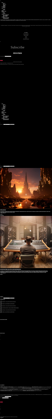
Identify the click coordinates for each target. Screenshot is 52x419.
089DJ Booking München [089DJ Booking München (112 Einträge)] (6, 386)
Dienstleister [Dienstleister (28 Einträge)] (5, 388)
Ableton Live (30, 211)
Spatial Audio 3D (3, 209)
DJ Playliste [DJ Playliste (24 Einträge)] (13, 388)
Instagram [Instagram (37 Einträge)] (16, 389)
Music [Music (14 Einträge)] (40, 390)
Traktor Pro (41, 272)
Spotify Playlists (26, 35)
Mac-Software (33, 271)
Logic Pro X (30, 271)
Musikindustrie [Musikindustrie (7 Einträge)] (26, 389)
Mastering (37, 271)
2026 (25, 211)
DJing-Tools (13, 271)
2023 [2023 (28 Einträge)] (19, 386)
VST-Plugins (44, 272)
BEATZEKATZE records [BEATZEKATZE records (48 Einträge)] (36, 386)
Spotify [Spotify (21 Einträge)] (35, 390)
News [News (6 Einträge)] (47, 389)
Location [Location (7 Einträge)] (19, 389)
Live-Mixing (22, 271)
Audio (1, 167)
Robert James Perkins (27, 272)
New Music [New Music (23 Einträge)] (41, 389)
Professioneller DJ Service (20, 272)
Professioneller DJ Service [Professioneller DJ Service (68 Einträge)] (6, 390)
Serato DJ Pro (31, 272)
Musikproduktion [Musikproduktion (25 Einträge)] (31, 389)
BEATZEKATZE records (12, 211)
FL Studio (16, 271)
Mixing (44, 271)
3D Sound (28, 211)
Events (26, 36)
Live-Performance (26, 271)
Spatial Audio (10, 212)
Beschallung (34, 211)
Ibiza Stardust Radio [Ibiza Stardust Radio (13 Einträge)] (6, 389)
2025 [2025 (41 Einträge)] (23, 386)
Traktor (14, 212)
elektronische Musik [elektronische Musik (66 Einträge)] (26, 388)
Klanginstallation (6, 212)
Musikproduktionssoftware (8, 272)
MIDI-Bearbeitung (41, 271)
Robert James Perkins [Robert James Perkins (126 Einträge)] (28, 390)
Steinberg (34, 272)
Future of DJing (48, 211)
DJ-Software (10, 271)
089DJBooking (2, 215)
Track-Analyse (38, 272)
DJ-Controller (6, 271)
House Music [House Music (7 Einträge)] (1, 389)
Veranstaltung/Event (22, 211)
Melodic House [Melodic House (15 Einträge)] (22, 389)
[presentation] (5, 58)
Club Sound (37, 211)
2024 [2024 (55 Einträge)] (21, 386)
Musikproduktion (17, 211)
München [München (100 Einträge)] (36, 389)
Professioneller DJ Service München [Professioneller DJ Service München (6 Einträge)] (16, 390)
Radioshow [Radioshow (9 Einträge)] (21, 390)
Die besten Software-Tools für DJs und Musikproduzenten (10, 269)
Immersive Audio (2, 212)
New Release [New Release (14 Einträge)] (45, 389)
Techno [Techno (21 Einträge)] (38, 390)
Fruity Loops (19, 271)
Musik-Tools (46, 271)
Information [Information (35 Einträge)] (11, 389)
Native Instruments (14, 272)
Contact (26, 37)
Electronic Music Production (42, 211)
